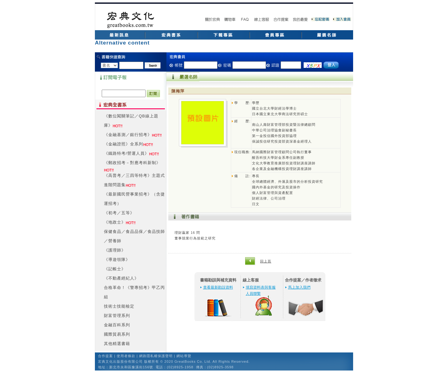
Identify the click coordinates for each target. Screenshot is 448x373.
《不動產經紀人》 (121, 278)
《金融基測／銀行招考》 (128, 134)
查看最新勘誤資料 (218, 287)
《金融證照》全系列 (123, 144)
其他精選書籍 (117, 343)
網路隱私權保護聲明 (156, 356)
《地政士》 (115, 222)
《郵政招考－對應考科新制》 (132, 162)
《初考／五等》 (119, 212)
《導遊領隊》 (117, 259)
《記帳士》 (115, 269)
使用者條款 (126, 356)
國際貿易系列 (117, 334)
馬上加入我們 (299, 287)
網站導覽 (183, 356)
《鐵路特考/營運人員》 (126, 153)
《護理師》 (115, 250)
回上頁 (265, 261)
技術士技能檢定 (119, 306)
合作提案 (105, 356)
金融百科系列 (117, 325)
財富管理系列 (117, 315)
